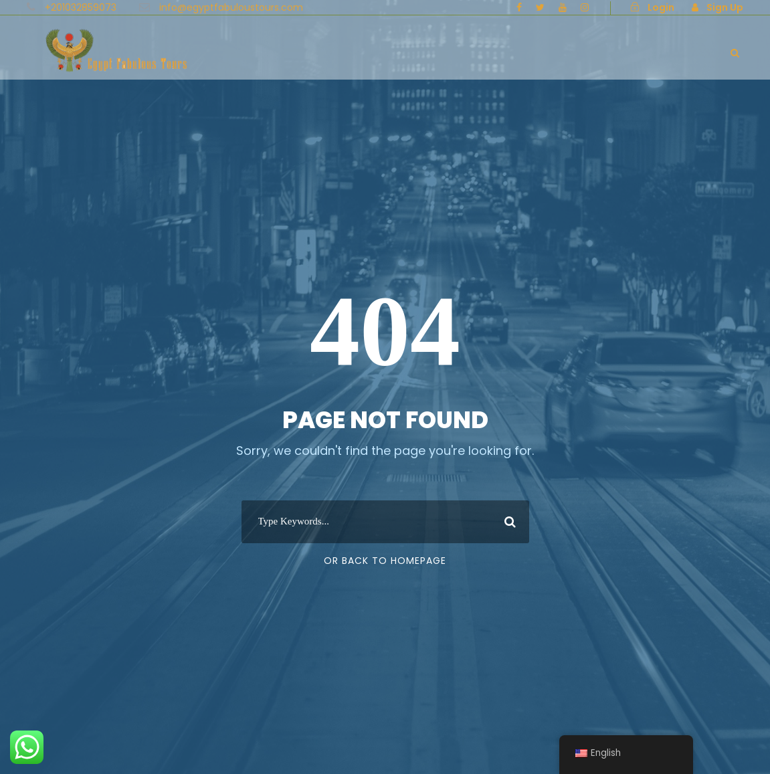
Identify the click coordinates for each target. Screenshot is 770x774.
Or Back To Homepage (385, 560)
